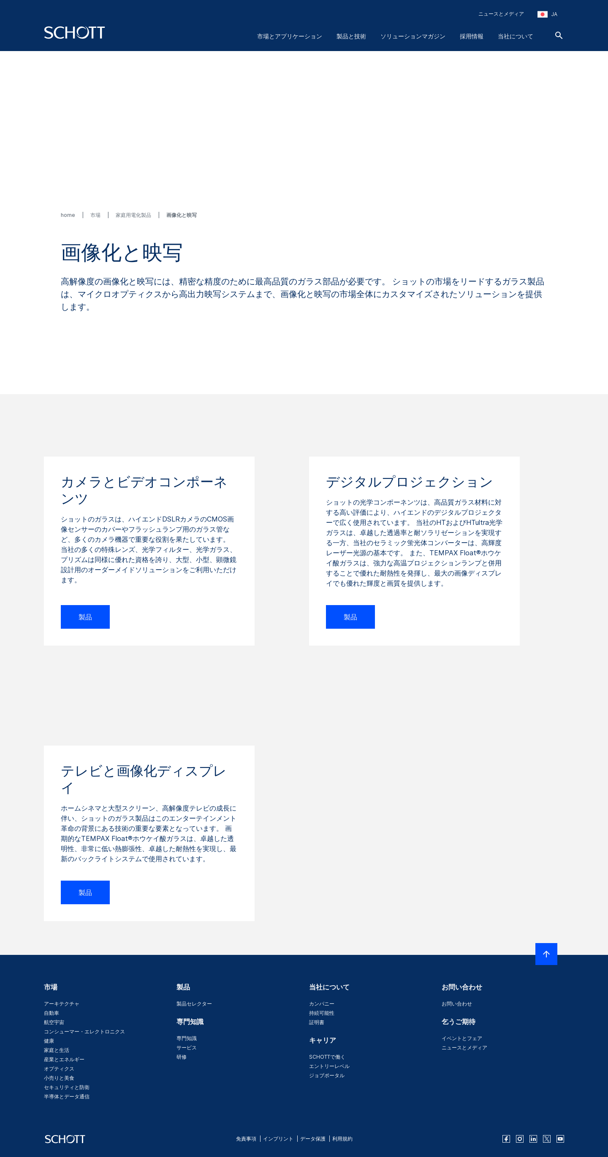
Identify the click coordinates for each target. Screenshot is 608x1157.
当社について (515, 36)
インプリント (278, 1138)
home (68, 215)
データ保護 (313, 1138)
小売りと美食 (59, 1078)
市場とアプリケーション (289, 36)
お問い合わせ (457, 1003)
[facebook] (506, 1139)
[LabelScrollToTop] (546, 954)
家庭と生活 (56, 1050)
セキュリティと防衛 (67, 1087)
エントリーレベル (329, 1066)
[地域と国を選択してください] (547, 14)
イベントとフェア (462, 1038)
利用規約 (342, 1138)
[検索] (559, 35)
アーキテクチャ (61, 1003)
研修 (181, 1057)
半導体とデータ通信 (67, 1096)
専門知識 (186, 1038)
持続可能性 (321, 1013)
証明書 (316, 1022)
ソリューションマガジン (412, 36)
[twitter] (547, 1139)
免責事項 (246, 1138)
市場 (96, 215)
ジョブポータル (327, 1075)
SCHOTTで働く (327, 1057)
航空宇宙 (54, 1022)
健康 (49, 1041)
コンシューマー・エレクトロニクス (84, 1031)
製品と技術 (351, 36)
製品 (85, 617)
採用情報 (471, 36)
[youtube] (560, 1139)
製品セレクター (194, 1003)
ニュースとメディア (501, 14)
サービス (186, 1047)
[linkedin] (533, 1139)
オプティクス (59, 1068)
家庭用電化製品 (134, 215)
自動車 (51, 1013)
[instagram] (520, 1139)
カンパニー (321, 1003)
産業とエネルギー (64, 1059)
